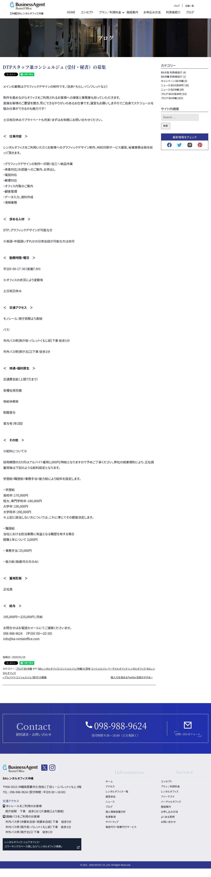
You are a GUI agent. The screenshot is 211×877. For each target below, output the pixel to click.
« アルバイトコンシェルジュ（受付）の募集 (25, 685)
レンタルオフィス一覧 (117, 800)
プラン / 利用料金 (170, 794)
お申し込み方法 (169, 820)
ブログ (191, 16)
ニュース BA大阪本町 (172, 94)
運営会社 (111, 805)
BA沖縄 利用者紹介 (172, 85)
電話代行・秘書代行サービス (121, 835)
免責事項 (111, 825)
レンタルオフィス (137, 677)
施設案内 (147, 22)
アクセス (110, 794)
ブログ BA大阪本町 (171, 102)
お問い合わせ (168, 830)
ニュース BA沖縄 (170, 98)
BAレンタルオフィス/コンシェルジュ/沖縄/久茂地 (64, 677)
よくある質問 (168, 825)
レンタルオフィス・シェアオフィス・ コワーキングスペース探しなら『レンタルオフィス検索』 (33, 853)
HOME (85, 22)
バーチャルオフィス (117, 677)
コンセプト (101, 22)
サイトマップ (112, 830)
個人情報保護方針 (116, 820)
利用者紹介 (188, 22)
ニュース (110, 810)
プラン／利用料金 (124, 22)
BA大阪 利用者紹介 (172, 81)
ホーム (109, 789)
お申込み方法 (166, 22)
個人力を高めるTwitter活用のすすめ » (131, 685)
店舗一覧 (204, 16)
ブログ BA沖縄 (24, 677)
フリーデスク (167, 805)
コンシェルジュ (99, 677)
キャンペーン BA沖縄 (172, 89)
